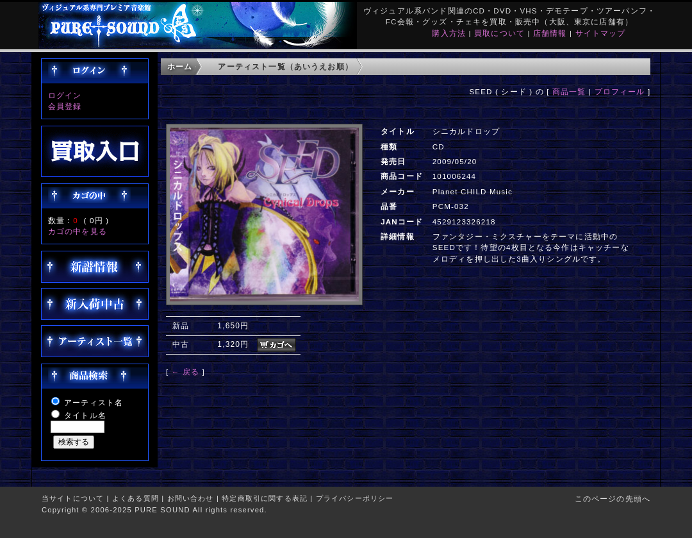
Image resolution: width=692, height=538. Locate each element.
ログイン (65, 95)
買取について (499, 33)
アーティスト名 (93, 402)
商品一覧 (569, 91)
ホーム (179, 66)
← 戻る (185, 371)
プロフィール (620, 91)
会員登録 (65, 106)
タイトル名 (85, 415)
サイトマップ (600, 33)
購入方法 (449, 33)
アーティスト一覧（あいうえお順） (285, 66)
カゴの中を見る (77, 231)
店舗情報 (550, 33)
